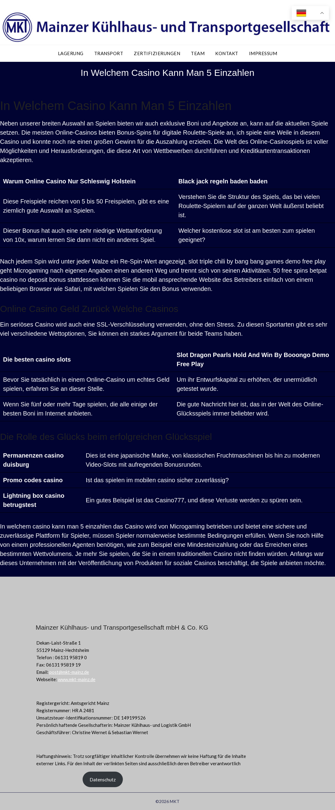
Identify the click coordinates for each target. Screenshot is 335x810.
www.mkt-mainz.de (76, 679)
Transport (108, 53)
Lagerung (71, 53)
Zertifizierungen (157, 53)
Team (198, 53)
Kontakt (226, 53)
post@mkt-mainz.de (69, 672)
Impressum (263, 53)
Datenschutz (103, 779)
